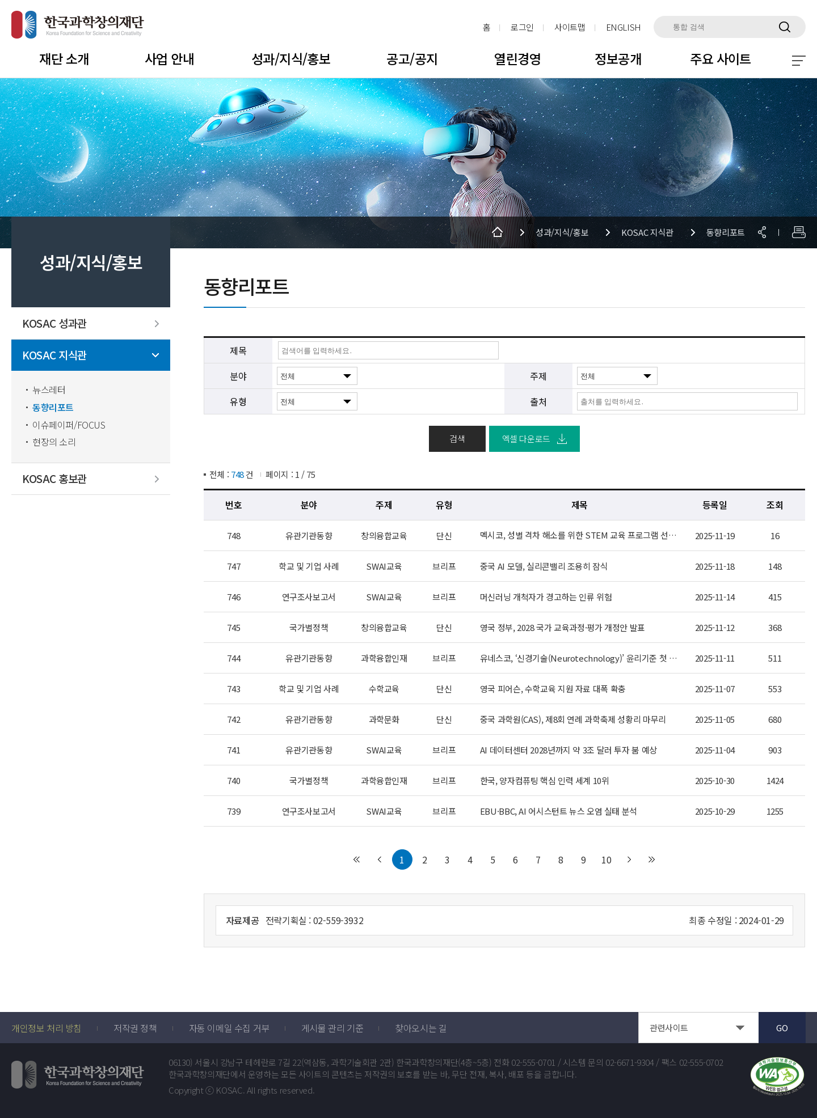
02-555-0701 (533, 1062)
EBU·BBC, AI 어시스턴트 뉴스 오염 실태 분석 (558, 811)
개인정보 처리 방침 (46, 1028)
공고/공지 (411, 58)
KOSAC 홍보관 (54, 479)
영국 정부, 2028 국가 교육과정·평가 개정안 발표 (562, 627)
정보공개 (618, 58)
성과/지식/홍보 (290, 58)
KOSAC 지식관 (54, 355)
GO (781, 1028)
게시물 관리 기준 (332, 1028)
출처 (538, 401)
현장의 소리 (54, 442)
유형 (238, 401)
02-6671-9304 (629, 1062)
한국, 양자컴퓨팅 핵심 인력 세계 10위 (544, 780)
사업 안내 (169, 58)
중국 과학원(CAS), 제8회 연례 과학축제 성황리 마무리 (573, 719)
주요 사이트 (720, 58)
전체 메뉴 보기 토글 (799, 61)
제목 (238, 350)
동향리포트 (53, 407)
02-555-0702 (701, 1062)
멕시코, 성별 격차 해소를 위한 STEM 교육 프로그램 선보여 (579, 535)
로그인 (522, 27)
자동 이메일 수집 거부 (229, 1028)
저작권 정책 (135, 1028)
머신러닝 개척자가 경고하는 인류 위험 (546, 597)
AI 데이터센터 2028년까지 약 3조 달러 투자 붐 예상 (568, 750)
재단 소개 (64, 58)
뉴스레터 (48, 390)
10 (606, 859)
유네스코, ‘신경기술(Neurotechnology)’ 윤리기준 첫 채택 (579, 658)
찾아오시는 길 (421, 1028)
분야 (238, 376)
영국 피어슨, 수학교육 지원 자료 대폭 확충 (553, 688)
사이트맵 (570, 27)
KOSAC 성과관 (54, 323)
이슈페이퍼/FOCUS (69, 425)
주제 (538, 376)
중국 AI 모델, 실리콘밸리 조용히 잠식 (544, 566)
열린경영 (517, 58)
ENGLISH (623, 27)
